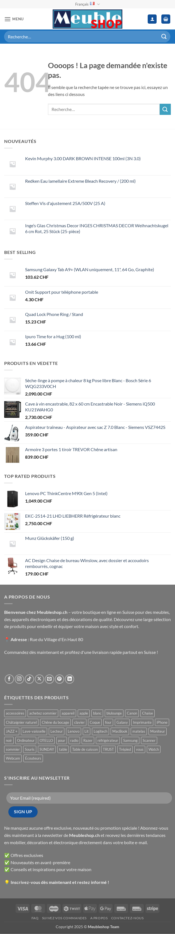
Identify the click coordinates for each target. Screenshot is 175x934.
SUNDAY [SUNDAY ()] (47, 749)
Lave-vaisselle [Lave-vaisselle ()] (34, 731)
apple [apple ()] (83, 713)
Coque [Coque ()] (95, 722)
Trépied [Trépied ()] (125, 749)
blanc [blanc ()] (97, 713)
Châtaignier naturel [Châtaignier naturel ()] (21, 722)
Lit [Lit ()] (86, 731)
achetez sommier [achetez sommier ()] (43, 713)
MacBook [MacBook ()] (119, 731)
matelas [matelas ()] (138, 731)
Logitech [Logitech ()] (100, 731)
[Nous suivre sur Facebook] (9, 679)
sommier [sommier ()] (13, 749)
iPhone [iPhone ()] (162, 722)
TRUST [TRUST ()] (108, 749)
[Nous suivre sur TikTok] (29, 679)
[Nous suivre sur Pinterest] (59, 679)
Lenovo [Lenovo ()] (73, 731)
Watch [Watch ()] (154, 749)
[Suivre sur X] (39, 679)
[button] (14, 19)
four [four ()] (108, 722)
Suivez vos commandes (64, 918)
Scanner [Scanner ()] (149, 740)
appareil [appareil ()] (68, 713)
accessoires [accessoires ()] (15, 713)
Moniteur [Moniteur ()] (157, 731)
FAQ (35, 918)
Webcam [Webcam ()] (13, 758)
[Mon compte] (152, 19)
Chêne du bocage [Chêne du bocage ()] (55, 722)
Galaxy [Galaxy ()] (122, 722)
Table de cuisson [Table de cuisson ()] (85, 749)
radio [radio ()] (74, 740)
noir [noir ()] (9, 740)
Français (87, 4)
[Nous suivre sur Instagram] (19, 679)
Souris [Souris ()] (30, 749)
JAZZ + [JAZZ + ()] (12, 731)
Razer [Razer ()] (88, 740)
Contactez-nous (127, 918)
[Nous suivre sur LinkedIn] (69, 679)
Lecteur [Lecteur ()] (56, 731)
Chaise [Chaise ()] (147, 713)
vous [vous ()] (140, 749)
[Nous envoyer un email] (49, 679)
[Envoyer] (164, 36)
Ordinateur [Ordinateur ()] (26, 740)
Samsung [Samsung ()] (130, 740)
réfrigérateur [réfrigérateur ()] (108, 740)
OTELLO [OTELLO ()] (46, 740)
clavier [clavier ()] (79, 722)
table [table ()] (63, 749)
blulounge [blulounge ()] (114, 713)
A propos (99, 918)
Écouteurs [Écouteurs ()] (33, 758)
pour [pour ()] (61, 740)
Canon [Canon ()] (132, 713)
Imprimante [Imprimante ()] (142, 722)
